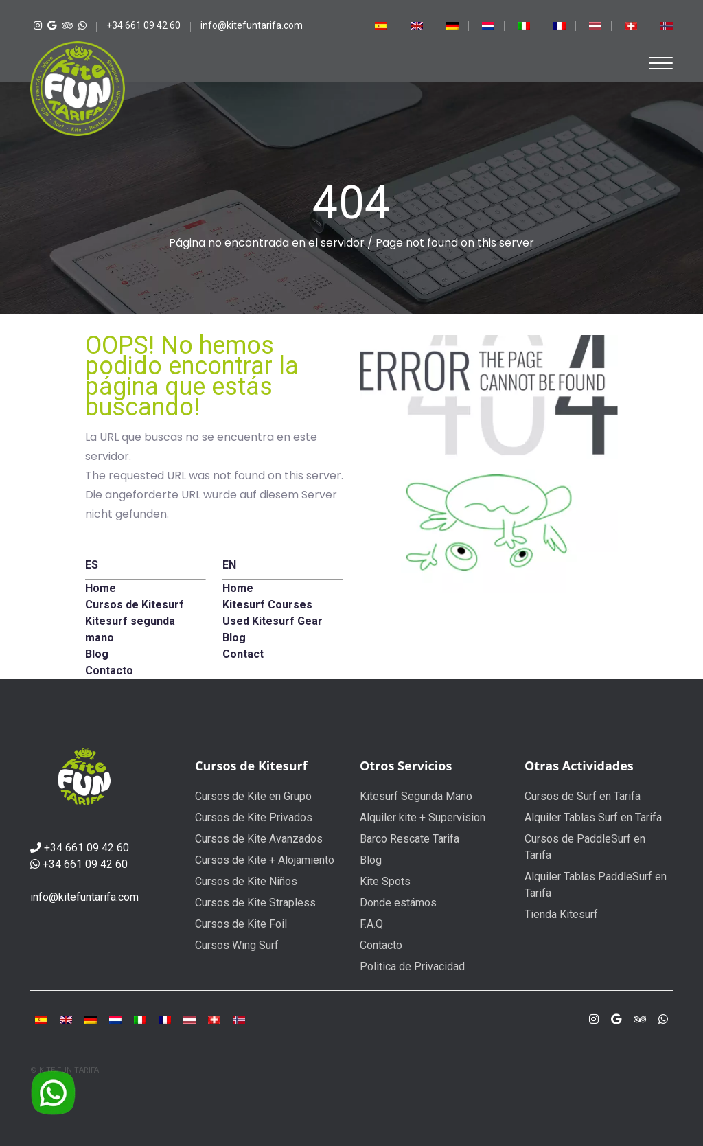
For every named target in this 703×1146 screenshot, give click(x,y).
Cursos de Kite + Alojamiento (264, 860)
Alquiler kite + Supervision (422, 817)
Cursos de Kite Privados (253, 817)
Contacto (381, 945)
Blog (371, 860)
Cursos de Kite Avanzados (259, 838)
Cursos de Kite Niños (246, 881)
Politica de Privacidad (412, 966)
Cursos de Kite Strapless (255, 902)
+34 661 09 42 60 (86, 847)
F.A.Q (371, 923)
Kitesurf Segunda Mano (416, 796)
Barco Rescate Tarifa (409, 838)
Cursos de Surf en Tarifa (583, 796)
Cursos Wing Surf (237, 945)
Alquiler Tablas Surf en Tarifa (593, 817)
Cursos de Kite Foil (241, 923)
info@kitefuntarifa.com (84, 897)
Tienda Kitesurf (561, 914)
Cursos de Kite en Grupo (253, 796)
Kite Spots (385, 881)
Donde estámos (398, 902)
